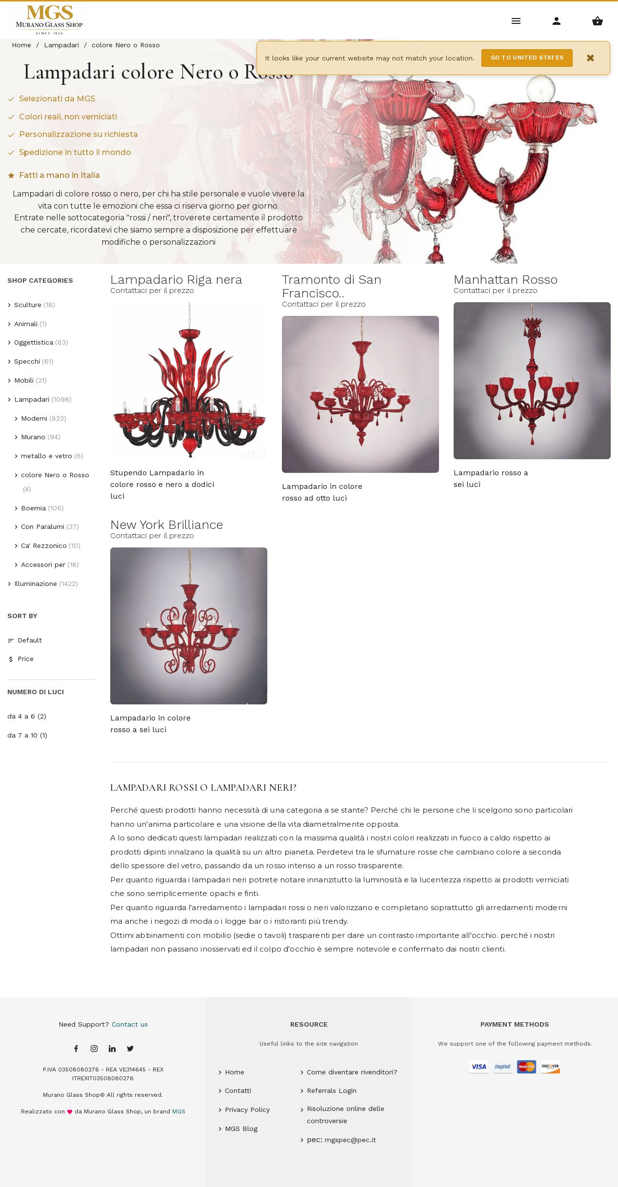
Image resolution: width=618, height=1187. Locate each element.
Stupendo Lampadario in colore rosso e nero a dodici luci (162, 479)
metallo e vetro (46, 456)
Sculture (27, 305)
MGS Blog (241, 1128)
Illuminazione (35, 583)
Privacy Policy (247, 1109)
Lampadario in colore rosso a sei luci (150, 723)
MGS (178, 1111)
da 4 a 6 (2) (26, 716)
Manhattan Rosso (506, 279)
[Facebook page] (76, 1049)
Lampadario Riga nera (176, 279)
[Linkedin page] (112, 1049)
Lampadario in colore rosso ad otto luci (322, 492)
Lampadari (31, 399)
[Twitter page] (130, 1049)
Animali (26, 324)
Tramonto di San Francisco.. (331, 286)
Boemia (33, 508)
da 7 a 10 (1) (27, 735)
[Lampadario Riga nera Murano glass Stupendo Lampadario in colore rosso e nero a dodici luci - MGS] (188, 380)
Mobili (24, 380)
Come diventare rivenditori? (352, 1072)
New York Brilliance (166, 524)
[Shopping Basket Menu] (598, 20)
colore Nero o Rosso (55, 475)
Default (24, 640)
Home (234, 1072)
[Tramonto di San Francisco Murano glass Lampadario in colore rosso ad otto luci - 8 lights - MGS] (360, 394)
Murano (33, 437)
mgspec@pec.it (350, 1140)
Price (20, 659)
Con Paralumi (42, 526)
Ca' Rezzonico (44, 545)
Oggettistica (33, 342)
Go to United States (527, 57)
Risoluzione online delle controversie (345, 1115)
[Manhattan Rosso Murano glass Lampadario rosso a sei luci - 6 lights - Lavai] (532, 380)
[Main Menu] (516, 20)
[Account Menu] (557, 20)
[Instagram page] (94, 1049)
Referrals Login (332, 1090)
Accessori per (43, 564)
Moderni (34, 418)
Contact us (130, 1024)
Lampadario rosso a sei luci (491, 478)
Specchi (27, 361)
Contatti (238, 1090)
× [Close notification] (590, 58)
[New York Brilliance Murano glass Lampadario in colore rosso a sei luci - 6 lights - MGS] (188, 625)
